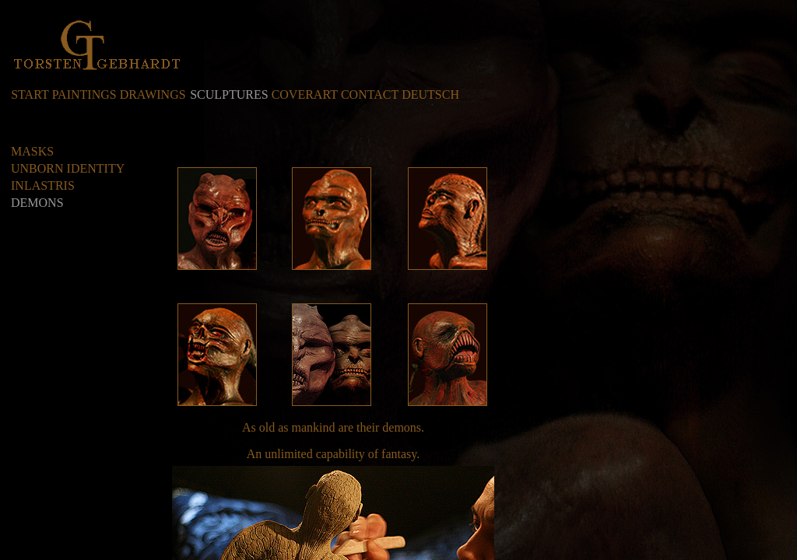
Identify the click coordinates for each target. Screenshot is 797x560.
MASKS (32, 151)
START (29, 94)
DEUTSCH (430, 94)
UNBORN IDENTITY (68, 168)
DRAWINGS (153, 94)
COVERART (305, 94)
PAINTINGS (84, 94)
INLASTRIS (43, 185)
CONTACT (369, 94)
